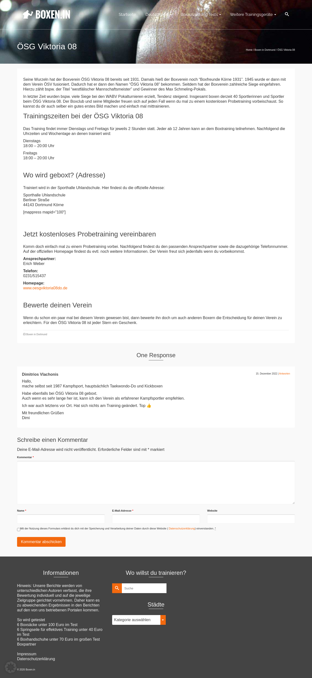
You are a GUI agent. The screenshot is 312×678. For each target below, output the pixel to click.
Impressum (26, 654)
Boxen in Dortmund (36, 334)
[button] (10, 667)
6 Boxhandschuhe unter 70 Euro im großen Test (58, 639)
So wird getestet (31, 620)
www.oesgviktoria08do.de (45, 288)
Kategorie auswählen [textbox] (132, 620)
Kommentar (25, 457)
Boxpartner (26, 644)
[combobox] (139, 620)
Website (212, 510)
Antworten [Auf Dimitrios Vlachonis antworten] (284, 373)
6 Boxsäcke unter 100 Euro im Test (47, 625)
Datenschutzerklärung (181, 528)
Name (21, 510)
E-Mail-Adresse (122, 510)
